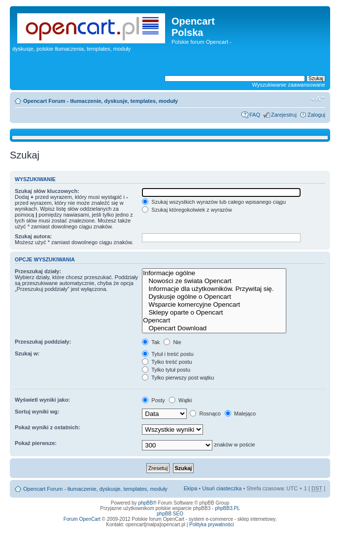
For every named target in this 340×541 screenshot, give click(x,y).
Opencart (214, 320)
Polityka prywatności (211, 524)
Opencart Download (214, 328)
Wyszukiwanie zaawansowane (288, 85)
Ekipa (191, 488)
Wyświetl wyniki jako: (42, 400)
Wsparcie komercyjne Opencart (214, 305)
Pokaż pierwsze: (36, 443)
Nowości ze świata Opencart (214, 281)
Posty (153, 400)
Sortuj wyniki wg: (37, 411)
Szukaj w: (27, 353)
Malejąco (240, 413)
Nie (172, 342)
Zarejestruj (284, 115)
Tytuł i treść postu (167, 354)
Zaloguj (316, 115)
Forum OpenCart (82, 519)
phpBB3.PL (227, 508)
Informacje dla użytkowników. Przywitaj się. (214, 289)
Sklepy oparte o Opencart (214, 313)
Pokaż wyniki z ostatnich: (47, 427)
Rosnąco (205, 413)
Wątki (180, 400)
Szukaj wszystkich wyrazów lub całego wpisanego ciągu (214, 202)
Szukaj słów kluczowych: (47, 191)
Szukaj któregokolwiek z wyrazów (187, 210)
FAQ (254, 115)
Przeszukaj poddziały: (43, 342)
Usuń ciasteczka (221, 488)
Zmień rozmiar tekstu (318, 99)
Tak (151, 342)
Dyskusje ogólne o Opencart (214, 297)
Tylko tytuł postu (166, 370)
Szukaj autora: (33, 236)
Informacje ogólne (214, 273)
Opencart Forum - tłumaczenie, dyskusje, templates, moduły (100, 101)
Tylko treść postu (167, 362)
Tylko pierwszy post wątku (178, 378)
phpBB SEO (170, 513)
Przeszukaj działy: (38, 271)
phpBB (145, 503)
